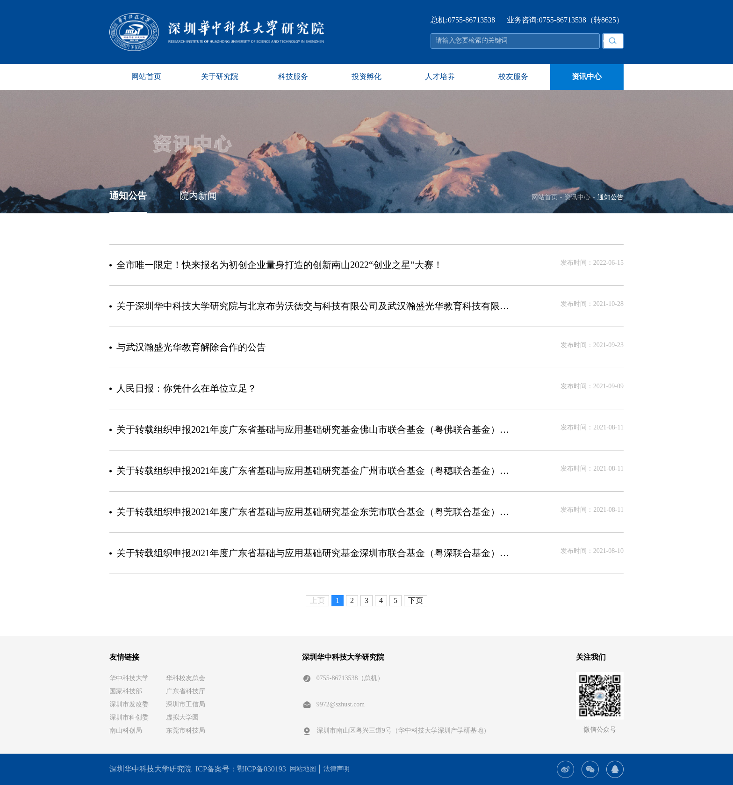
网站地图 (303, 768)
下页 (415, 600)
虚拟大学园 (182, 717)
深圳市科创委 (129, 717)
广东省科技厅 (185, 691)
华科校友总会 (185, 678)
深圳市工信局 (185, 704)
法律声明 (336, 768)
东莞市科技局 (185, 730)
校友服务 (513, 76)
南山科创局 (125, 730)
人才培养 (440, 76)
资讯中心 (587, 76)
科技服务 (293, 76)
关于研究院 (219, 76)
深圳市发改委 (129, 704)
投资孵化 (366, 76)
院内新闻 (198, 195)
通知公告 (128, 195)
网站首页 (146, 76)
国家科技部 (125, 691)
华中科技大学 (129, 678)
